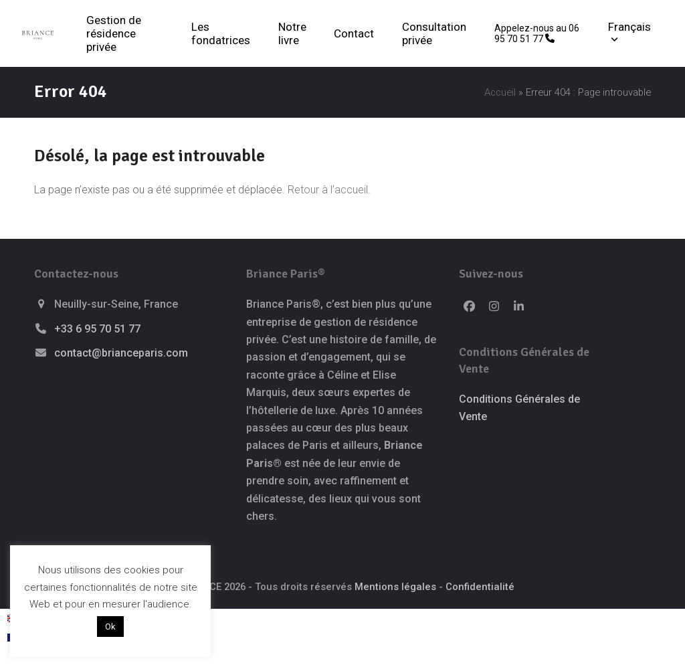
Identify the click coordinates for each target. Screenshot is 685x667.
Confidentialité (480, 587)
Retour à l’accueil (328, 189)
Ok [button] (110, 627)
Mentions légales (395, 587)
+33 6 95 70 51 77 (97, 328)
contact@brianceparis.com (121, 353)
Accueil (500, 92)
